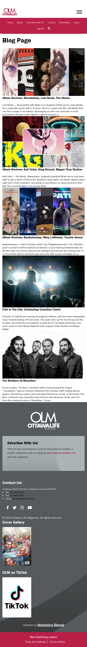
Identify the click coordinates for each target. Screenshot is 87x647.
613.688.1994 (17, 495)
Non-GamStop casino (43, 637)
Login (76, 22)
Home (10, 22)
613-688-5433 (16, 492)
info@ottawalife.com (63, 452)
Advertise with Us (35, 22)
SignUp (40, 28)
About (20, 22)
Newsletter (64, 22)
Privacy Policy (57, 641)
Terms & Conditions (35, 641)
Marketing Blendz (50, 625)
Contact (52, 22)
